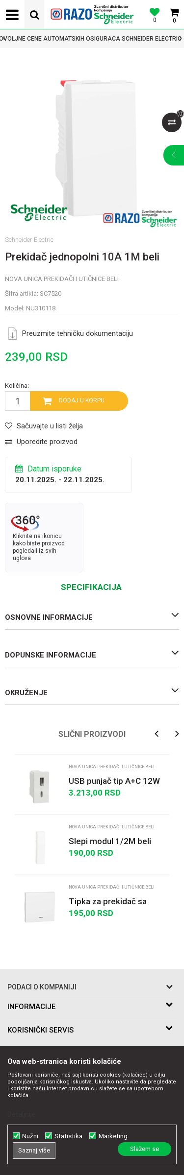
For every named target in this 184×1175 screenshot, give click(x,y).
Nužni (30, 1136)
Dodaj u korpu (82, 400)
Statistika (68, 1136)
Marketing (113, 1136)
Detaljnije (21, 1114)
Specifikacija (91, 587)
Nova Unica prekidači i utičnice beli (62, 278)
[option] (92, 38)
